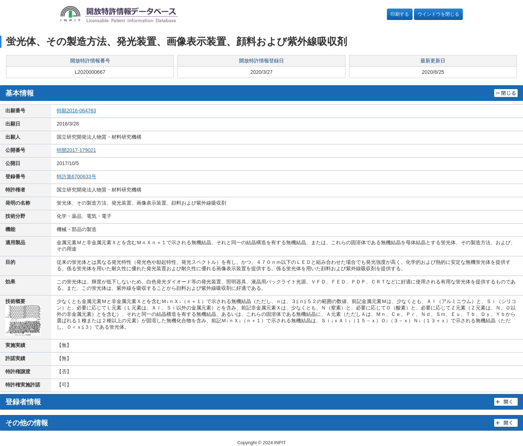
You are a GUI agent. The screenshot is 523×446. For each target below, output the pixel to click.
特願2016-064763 (76, 110)
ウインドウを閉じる (438, 14)
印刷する (399, 14)
